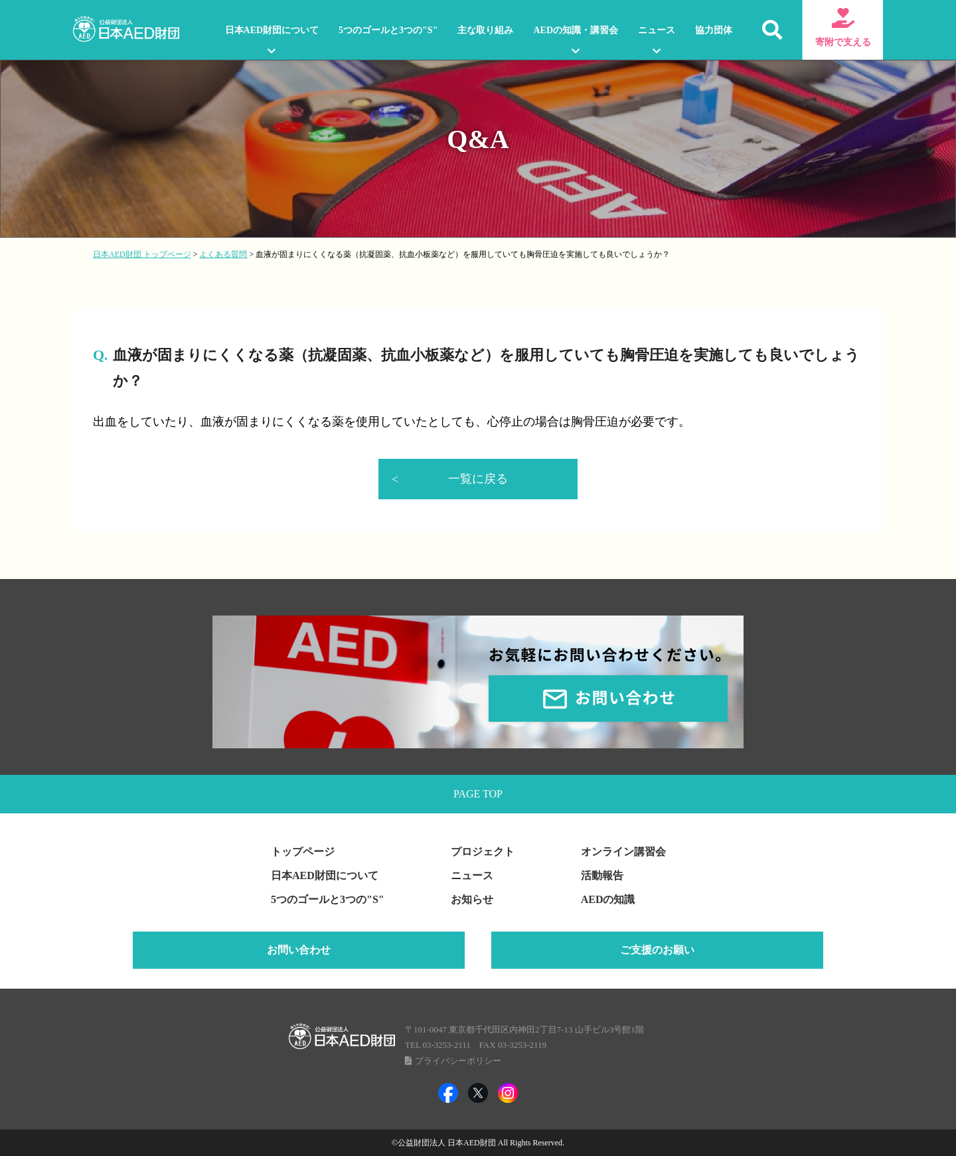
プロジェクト (483, 853)
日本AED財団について (272, 30)
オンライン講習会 (623, 853)
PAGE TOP (478, 794)
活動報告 (602, 876)
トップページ (303, 853)
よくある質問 (223, 254)
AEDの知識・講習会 (575, 30)
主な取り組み (485, 30)
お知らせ (472, 900)
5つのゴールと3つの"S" (388, 30)
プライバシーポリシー (458, 1062)
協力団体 (713, 30)
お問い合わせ (299, 951)
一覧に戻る (478, 478)
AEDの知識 (608, 900)
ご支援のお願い (657, 951)
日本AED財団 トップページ (142, 254)
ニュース (656, 30)
